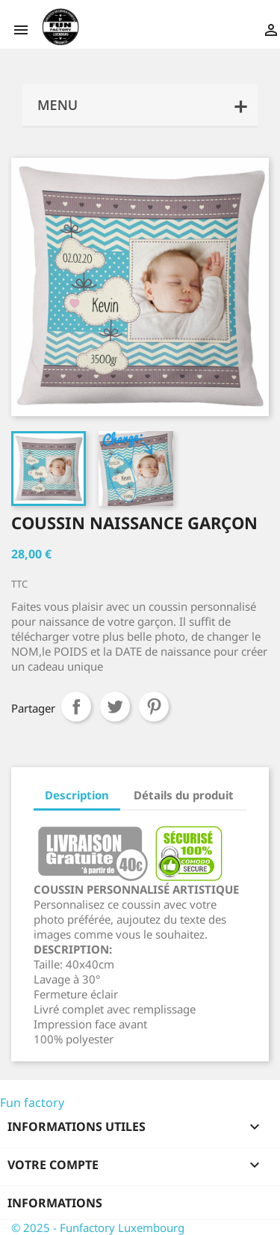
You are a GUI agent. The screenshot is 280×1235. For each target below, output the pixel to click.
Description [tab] (77, 794)
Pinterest (154, 707)
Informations (54, 1203)
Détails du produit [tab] (184, 794)
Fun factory (32, 1102)
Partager (76, 707)
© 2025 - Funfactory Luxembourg (97, 1227)
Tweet (115, 707)
